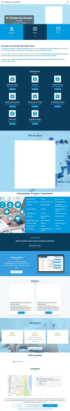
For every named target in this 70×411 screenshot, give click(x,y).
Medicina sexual (59, 220)
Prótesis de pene (59, 199)
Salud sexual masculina (32, 202)
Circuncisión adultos (31, 223)
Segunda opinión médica (32, 220)
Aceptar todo (50, 405)
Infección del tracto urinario (45, 217)
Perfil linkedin (19, 361)
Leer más (12, 89)
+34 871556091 (42, 384)
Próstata (57, 226)
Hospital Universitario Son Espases (49, 48)
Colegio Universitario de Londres (44, 50)
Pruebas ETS (58, 229)
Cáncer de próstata (31, 209)
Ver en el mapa (19, 386)
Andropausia (29, 216)
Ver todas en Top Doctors (35, 348)
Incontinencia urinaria (60, 213)
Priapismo (43, 223)
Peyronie (43, 199)
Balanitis (43, 226)
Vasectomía (29, 204)
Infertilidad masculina (60, 202)
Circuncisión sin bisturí (46, 202)
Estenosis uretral (30, 226)
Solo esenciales (35, 405)
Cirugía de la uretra (59, 216)
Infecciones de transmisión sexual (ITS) (61, 205)
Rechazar (20, 405)
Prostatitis (43, 209)
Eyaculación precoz (31, 213)
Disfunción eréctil (30, 199)
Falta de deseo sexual (60, 223)
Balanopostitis (29, 229)
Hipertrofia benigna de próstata (60, 209)
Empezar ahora (16, 272)
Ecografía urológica (45, 204)
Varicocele (43, 213)
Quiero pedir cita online (35, 245)
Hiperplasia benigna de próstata (46, 229)
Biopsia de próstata (45, 220)
